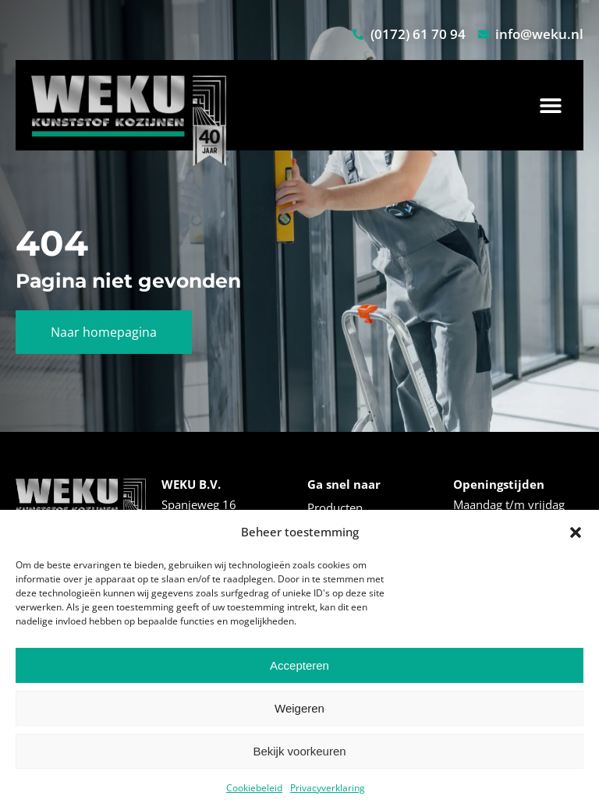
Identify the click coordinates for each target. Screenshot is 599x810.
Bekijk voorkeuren (299, 751)
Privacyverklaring (327, 787)
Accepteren (299, 665)
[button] (575, 532)
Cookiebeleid (254, 787)
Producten (335, 507)
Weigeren (299, 708)
